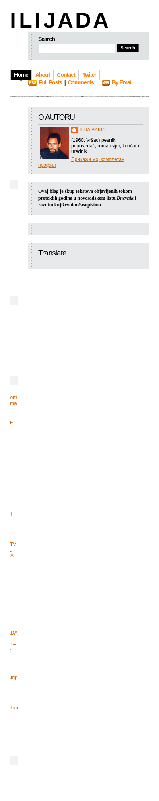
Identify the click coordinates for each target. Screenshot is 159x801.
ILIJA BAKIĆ (92, 130)
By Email (122, 82)
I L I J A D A (58, 20)
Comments (80, 82)
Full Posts (50, 82)
